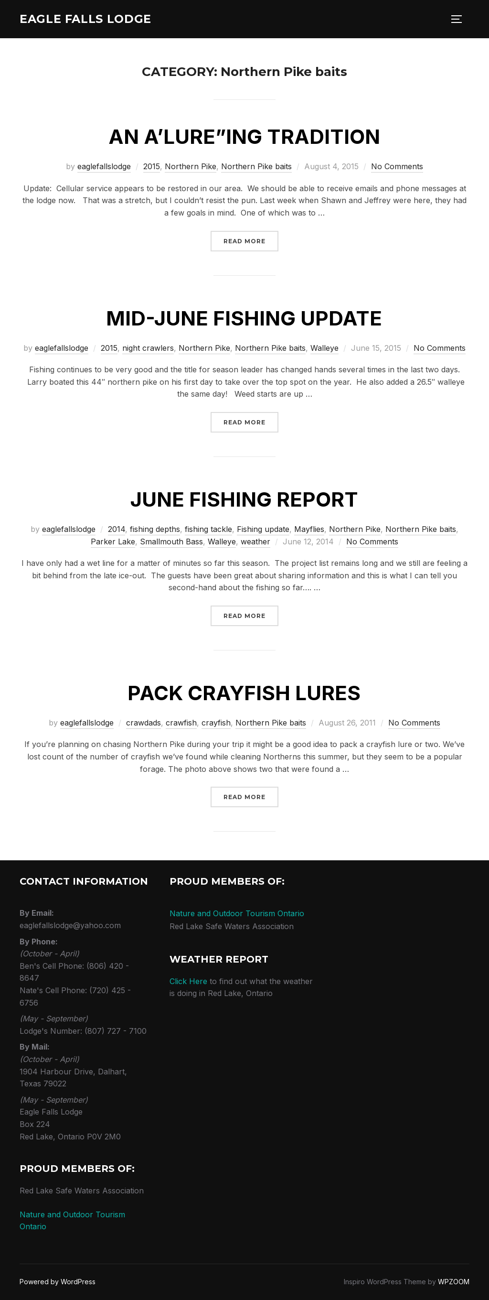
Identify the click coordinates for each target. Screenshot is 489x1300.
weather (255, 541)
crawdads (143, 722)
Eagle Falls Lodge (92, 19)
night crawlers (148, 348)
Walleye (324, 348)
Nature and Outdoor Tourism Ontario (237, 913)
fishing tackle (208, 529)
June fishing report (244, 499)
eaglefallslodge (104, 166)
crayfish (216, 722)
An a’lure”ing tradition (244, 136)
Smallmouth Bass (171, 541)
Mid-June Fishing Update (244, 318)
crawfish (181, 722)
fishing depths (155, 529)
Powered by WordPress (58, 1282)
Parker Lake (113, 541)
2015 (151, 166)
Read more (250, 240)
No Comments (397, 166)
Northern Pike (190, 166)
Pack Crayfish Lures (244, 693)
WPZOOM (453, 1282)
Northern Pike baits (256, 166)
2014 (116, 529)
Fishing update (263, 529)
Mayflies (309, 529)
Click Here (188, 981)
